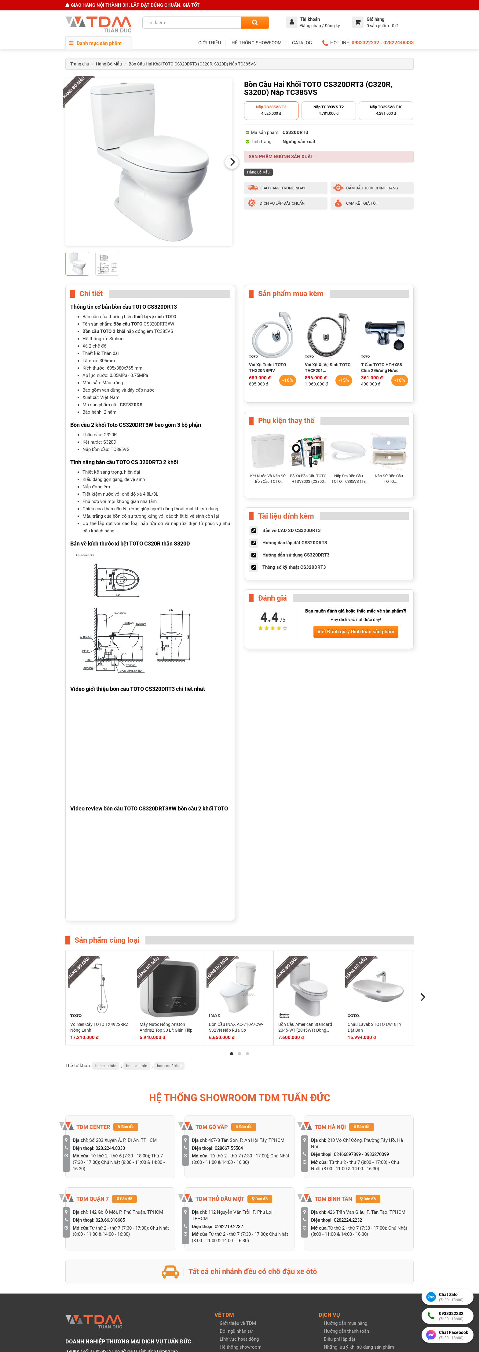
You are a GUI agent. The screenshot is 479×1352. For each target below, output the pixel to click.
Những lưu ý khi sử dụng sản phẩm (359, 1347)
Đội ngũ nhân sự (236, 1331)
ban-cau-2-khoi (169, 1066)
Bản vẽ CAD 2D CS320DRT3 (291, 530)
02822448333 (398, 43)
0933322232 (365, 43)
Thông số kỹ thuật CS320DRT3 (294, 567)
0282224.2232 (348, 1220)
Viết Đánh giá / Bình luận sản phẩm (355, 632)
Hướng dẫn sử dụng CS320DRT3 (296, 555)
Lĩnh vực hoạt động (239, 1339)
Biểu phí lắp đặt (339, 1339)
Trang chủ (79, 63)
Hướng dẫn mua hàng (345, 1323)
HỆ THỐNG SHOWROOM (257, 43)
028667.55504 (229, 1148)
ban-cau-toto (105, 1066)
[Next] (232, 162)
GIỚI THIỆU (209, 43)
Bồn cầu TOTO (127, 324)
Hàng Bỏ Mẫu (109, 63)
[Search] (255, 23)
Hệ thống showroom (240, 1347)
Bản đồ (125, 1126)
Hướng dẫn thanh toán (346, 1331)
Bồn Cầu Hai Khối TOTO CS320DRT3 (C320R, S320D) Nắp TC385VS (192, 63)
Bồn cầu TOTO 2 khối (103, 331)
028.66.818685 (110, 1220)
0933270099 (376, 1154)
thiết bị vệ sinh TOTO (155, 316)
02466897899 (347, 1154)
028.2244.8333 (110, 1148)
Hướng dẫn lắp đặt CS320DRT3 (294, 543)
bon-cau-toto (136, 1066)
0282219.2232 (229, 1226)
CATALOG (302, 43)
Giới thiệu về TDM (238, 1323)
